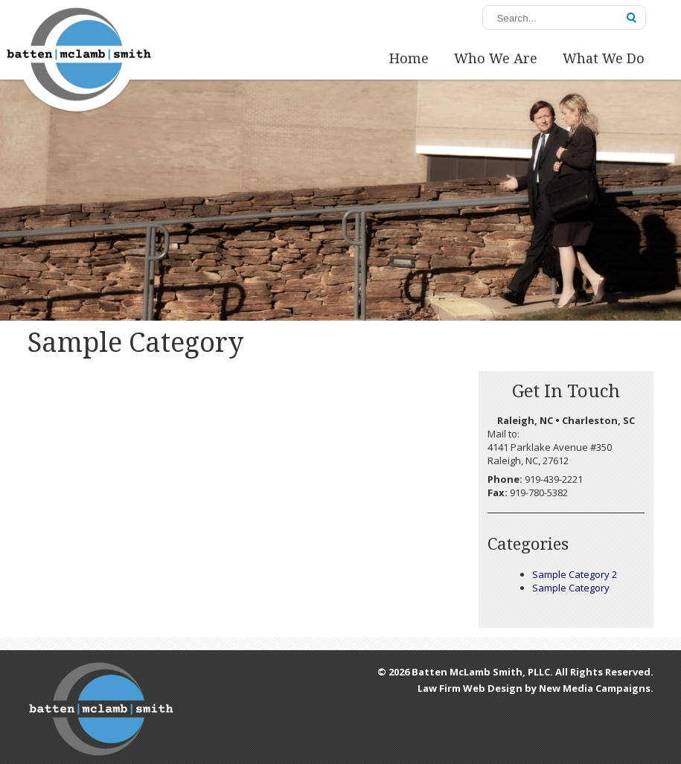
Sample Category (571, 587)
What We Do (604, 58)
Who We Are (495, 58)
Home (409, 58)
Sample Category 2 (574, 574)
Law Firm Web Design (470, 688)
